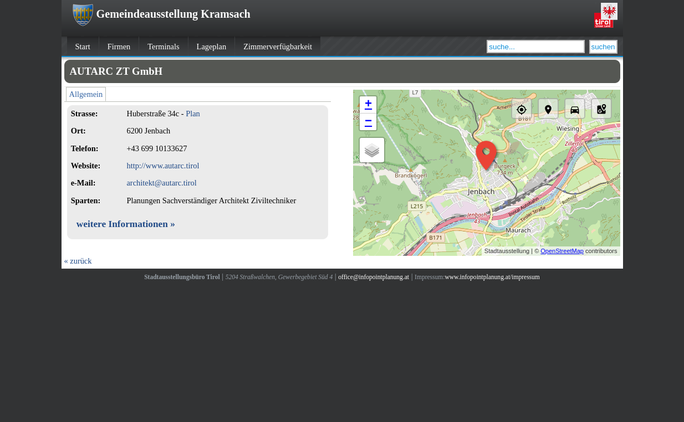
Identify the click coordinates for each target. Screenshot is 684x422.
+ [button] (368, 104)
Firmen (119, 46)
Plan (193, 113)
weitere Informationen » (125, 224)
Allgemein (86, 94)
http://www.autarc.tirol (162, 165)
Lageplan (212, 46)
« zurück (78, 260)
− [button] (368, 122)
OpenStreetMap (562, 251)
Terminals (163, 46)
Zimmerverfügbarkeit (277, 46)
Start (82, 46)
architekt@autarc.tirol (161, 182)
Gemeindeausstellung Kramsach (162, 14)
